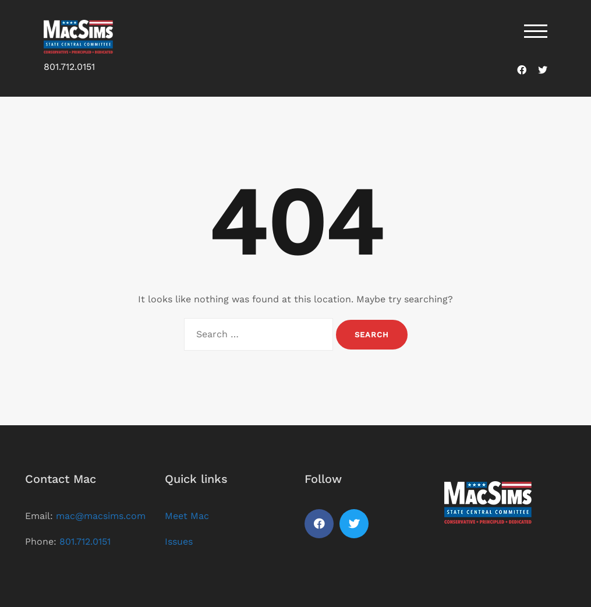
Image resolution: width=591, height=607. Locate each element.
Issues (179, 541)
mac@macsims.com (101, 515)
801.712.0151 (69, 66)
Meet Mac (187, 515)
